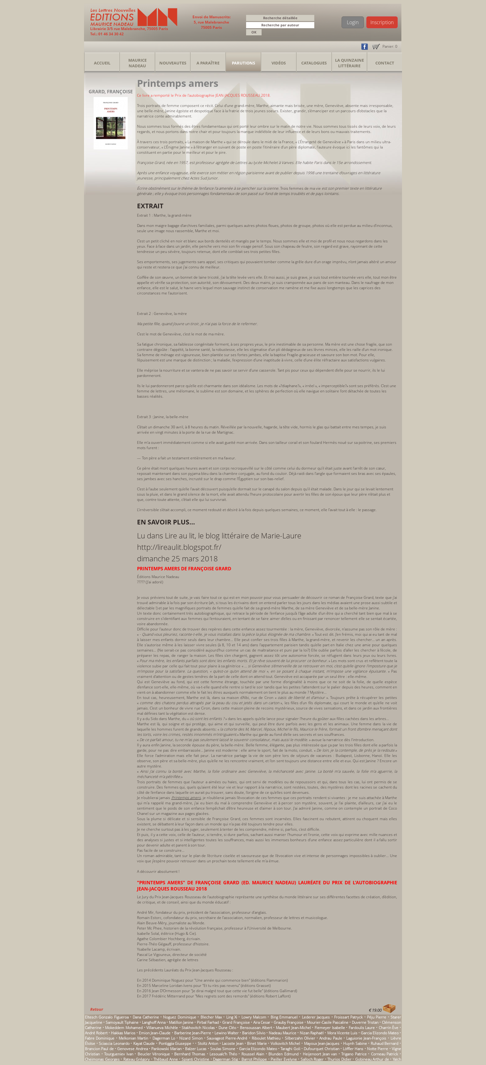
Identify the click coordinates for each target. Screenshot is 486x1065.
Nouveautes (172, 63)
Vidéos (279, 63)
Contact (384, 63)
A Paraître (208, 63)
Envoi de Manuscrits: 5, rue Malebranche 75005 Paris (211, 22)
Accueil (102, 63)
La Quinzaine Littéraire (349, 62)
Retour (96, 1009)
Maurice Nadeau (137, 62)
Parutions (243, 63)
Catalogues (314, 63)
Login (353, 22)
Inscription (382, 22)
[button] (311, 25)
